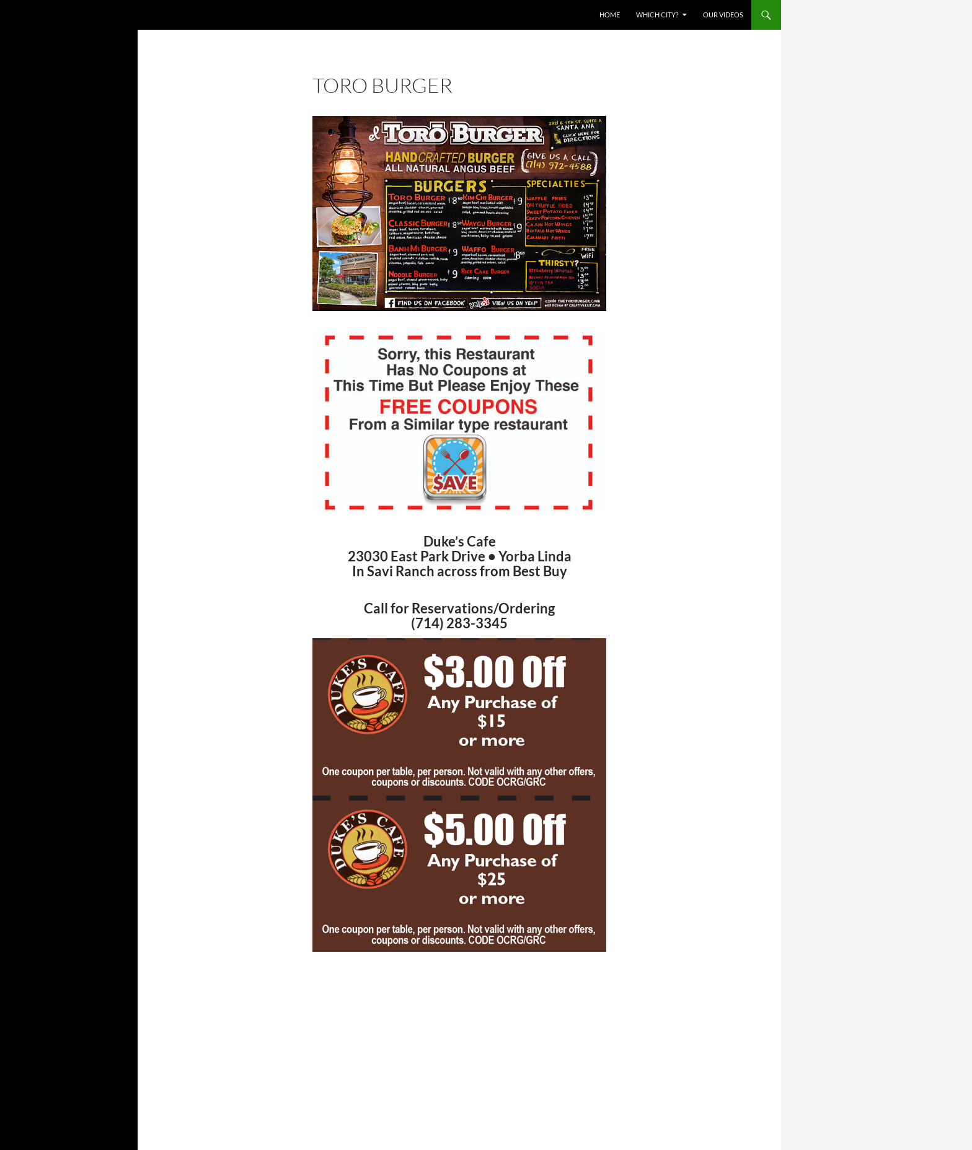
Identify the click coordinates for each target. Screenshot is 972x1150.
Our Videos (723, 15)
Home (609, 15)
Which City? (657, 15)
